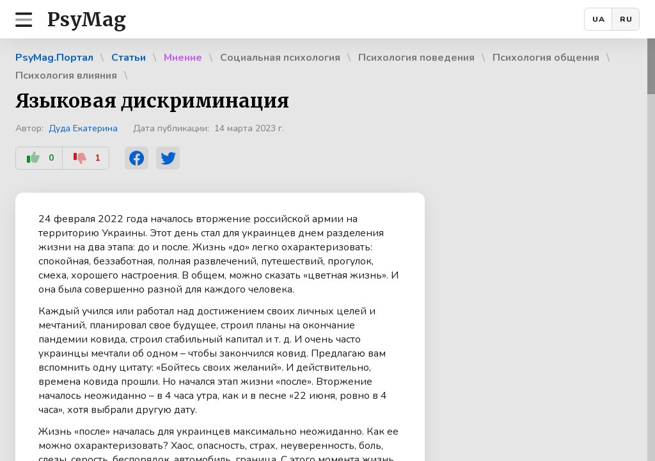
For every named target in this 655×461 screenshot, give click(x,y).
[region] (327, 249)
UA (598, 19)
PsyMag (86, 19)
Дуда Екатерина (83, 128)
